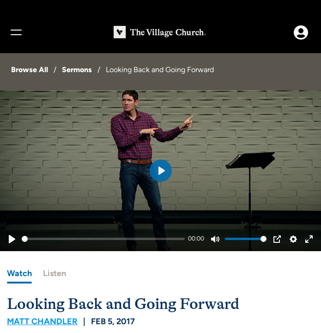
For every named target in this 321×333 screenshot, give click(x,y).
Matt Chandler (42, 321)
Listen (54, 273)
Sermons (77, 69)
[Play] (12, 239)
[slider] (103, 238)
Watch (19, 273)
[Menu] (16, 32)
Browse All (29, 69)
